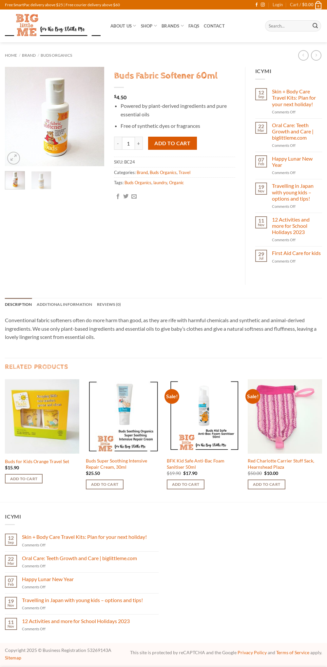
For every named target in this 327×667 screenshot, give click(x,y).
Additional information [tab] (68, 304)
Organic (176, 182)
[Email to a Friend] (134, 197)
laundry (160, 182)
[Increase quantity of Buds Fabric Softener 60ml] (139, 143)
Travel (184, 172)
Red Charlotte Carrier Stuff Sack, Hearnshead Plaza (281, 464)
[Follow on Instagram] (263, 5)
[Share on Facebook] (118, 197)
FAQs (193, 26)
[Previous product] (316, 55)
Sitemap (13, 658)
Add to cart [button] (24, 479)
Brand (29, 55)
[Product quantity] (128, 143)
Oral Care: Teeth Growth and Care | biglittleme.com (293, 131)
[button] (278, 5)
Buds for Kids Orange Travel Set (37, 461)
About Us (123, 26)
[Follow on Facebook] (257, 5)
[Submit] (315, 25)
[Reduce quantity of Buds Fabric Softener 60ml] (118, 143)
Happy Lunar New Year (292, 161)
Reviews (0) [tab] (115, 304)
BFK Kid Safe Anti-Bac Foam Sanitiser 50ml (195, 464)
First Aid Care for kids (296, 253)
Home (11, 55)
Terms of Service (292, 653)
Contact (214, 26)
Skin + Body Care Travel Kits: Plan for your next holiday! (294, 97)
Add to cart (172, 143)
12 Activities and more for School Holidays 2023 (291, 225)
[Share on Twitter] (125, 197)
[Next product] (303, 55)
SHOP (149, 26)
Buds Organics (56, 55)
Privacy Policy (252, 653)
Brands (173, 26)
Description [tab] (19, 304)
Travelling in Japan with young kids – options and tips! (293, 192)
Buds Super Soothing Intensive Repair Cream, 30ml (116, 464)
